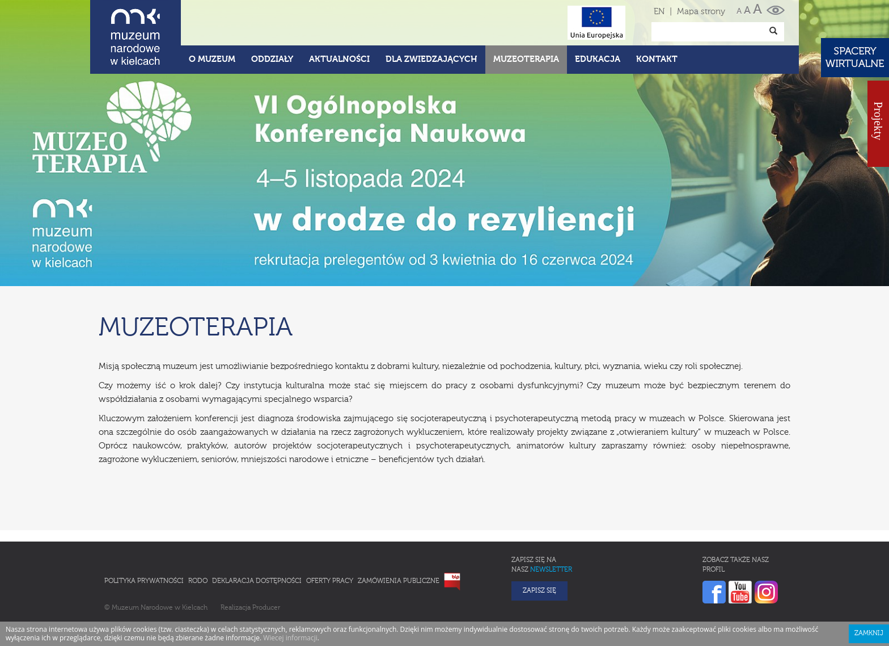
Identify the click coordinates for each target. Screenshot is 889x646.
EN (659, 11)
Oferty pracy (329, 581)
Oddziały (272, 59)
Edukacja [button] (597, 59)
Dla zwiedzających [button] (431, 59)
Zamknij (868, 633)
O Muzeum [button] (212, 59)
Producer (266, 608)
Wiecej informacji (290, 638)
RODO (198, 581)
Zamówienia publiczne (398, 581)
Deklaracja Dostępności (257, 581)
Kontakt (657, 59)
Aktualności (339, 59)
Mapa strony (701, 11)
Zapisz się (539, 591)
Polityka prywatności (144, 581)
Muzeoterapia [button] (526, 59)
